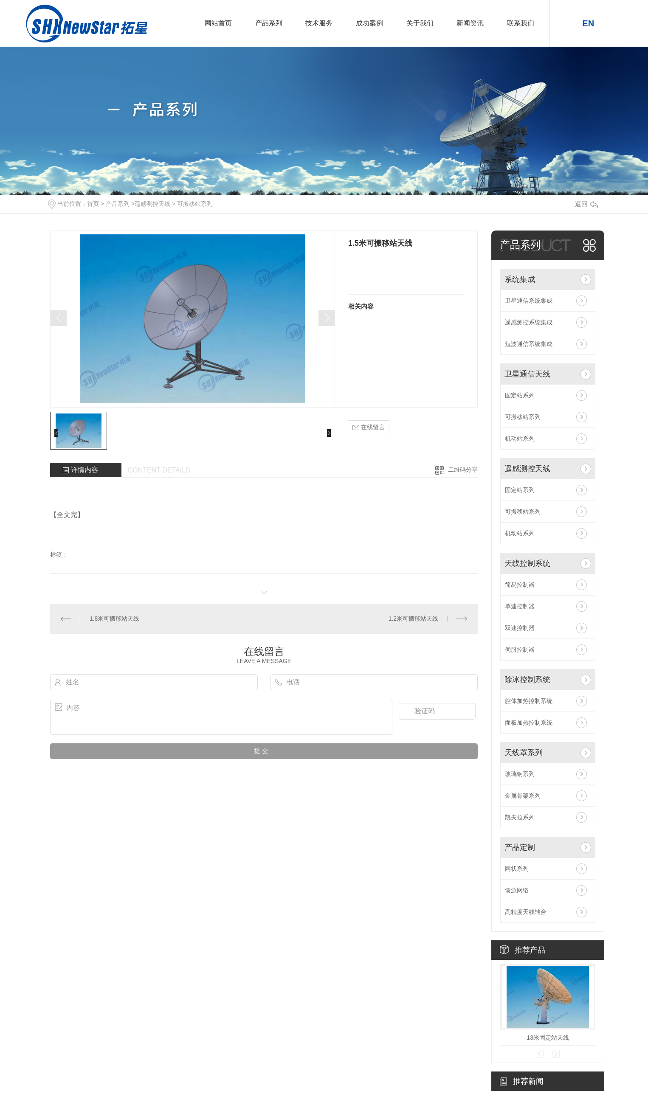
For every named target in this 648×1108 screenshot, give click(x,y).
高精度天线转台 (526, 911)
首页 (93, 203)
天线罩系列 (523, 752)
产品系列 (268, 23)
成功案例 (369, 23)
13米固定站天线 (548, 1037)
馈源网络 (517, 890)
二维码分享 (463, 469)
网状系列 (517, 868)
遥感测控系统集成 (528, 322)
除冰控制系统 (527, 679)
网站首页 (218, 23)
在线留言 (368, 427)
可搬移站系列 (195, 203)
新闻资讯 (470, 23)
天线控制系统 (527, 563)
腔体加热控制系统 (528, 700)
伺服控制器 (520, 649)
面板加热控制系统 (528, 722)
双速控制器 (520, 627)
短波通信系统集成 (528, 343)
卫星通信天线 (527, 374)
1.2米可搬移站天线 (413, 618)
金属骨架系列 (523, 795)
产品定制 (519, 847)
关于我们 (420, 23)
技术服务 (318, 23)
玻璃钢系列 (520, 774)
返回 (586, 204)
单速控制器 (520, 606)
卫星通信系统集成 (528, 300)
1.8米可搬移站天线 (114, 618)
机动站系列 (520, 438)
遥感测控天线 (152, 203)
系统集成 (519, 279)
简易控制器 (520, 584)
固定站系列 (520, 395)
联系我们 (520, 23)
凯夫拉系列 (520, 817)
